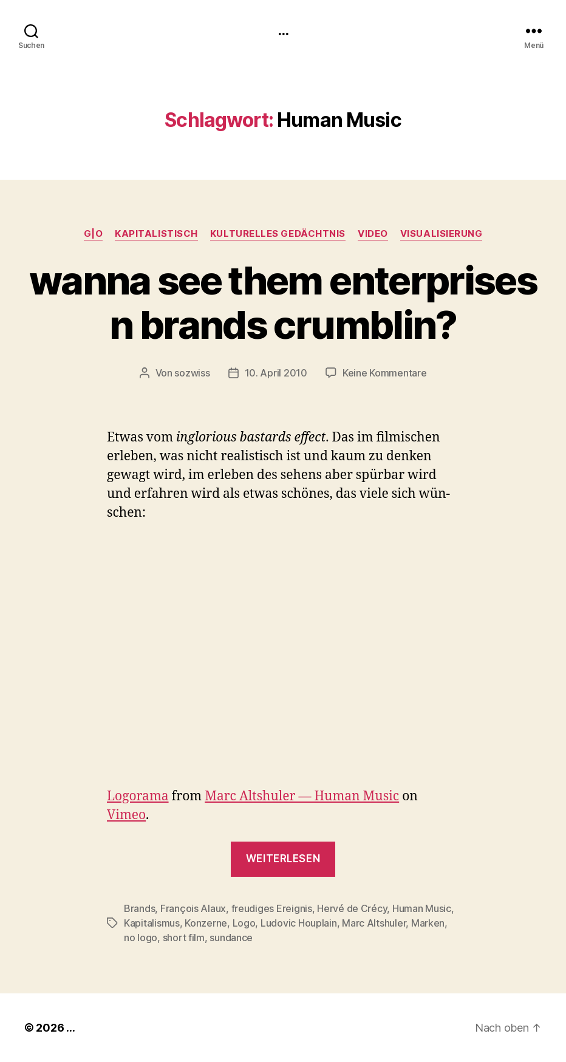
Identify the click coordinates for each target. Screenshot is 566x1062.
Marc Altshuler (374, 923)
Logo (244, 923)
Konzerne (206, 923)
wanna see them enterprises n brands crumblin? (283, 302)
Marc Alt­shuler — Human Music (302, 796)
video (373, 233)
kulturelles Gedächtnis (278, 233)
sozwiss (192, 373)
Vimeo (126, 815)
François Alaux (193, 908)
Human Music (421, 908)
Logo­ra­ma (138, 796)
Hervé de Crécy (352, 908)
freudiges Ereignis (271, 908)
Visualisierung (441, 233)
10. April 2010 (276, 373)
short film (184, 937)
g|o (93, 233)
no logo (140, 937)
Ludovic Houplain (299, 923)
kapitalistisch (156, 233)
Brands (139, 908)
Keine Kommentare (385, 373)
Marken (428, 923)
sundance (231, 937)
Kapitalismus (152, 923)
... (283, 30)
